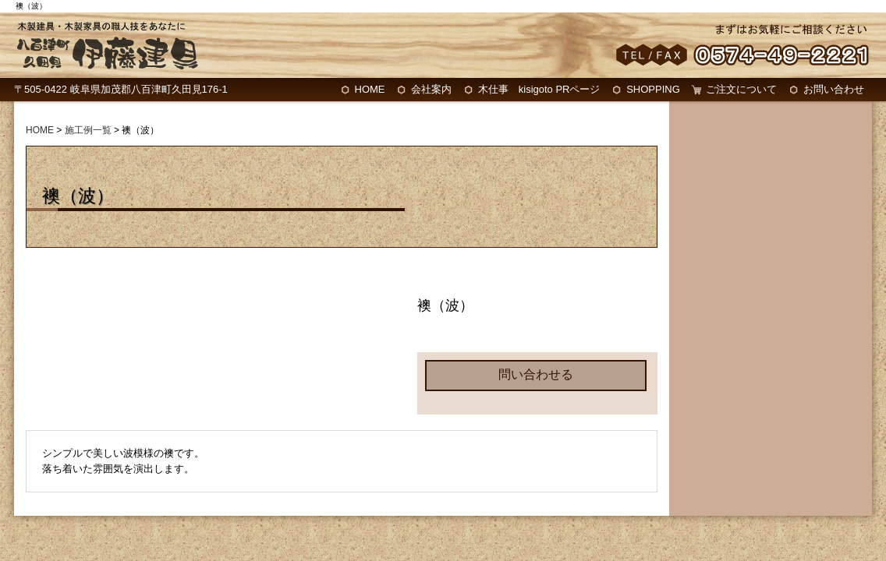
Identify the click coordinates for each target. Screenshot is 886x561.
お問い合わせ (833, 89)
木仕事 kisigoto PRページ (539, 89)
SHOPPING (653, 89)
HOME (370, 89)
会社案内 (431, 89)
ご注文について (741, 89)
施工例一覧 (88, 130)
